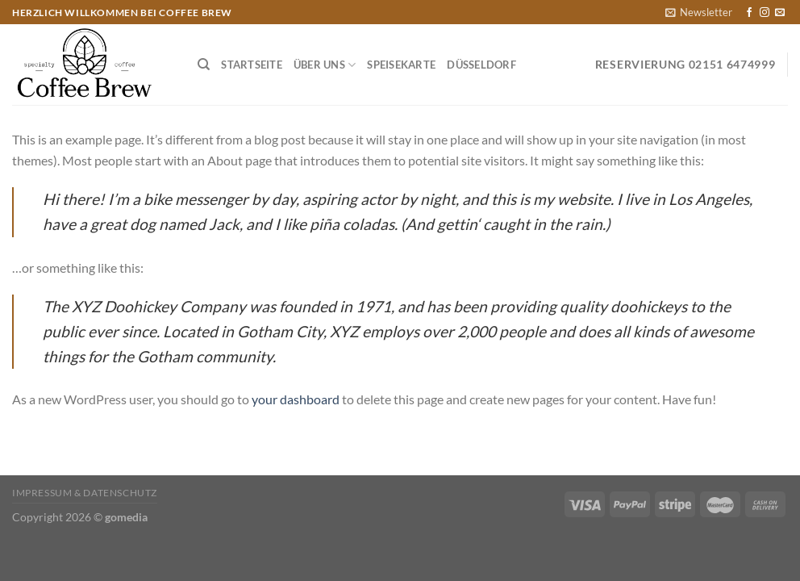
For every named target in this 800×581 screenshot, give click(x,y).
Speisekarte (401, 64)
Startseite (251, 64)
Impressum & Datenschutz (84, 493)
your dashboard (296, 399)
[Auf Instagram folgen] (764, 13)
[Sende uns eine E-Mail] (780, 13)
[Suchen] (204, 64)
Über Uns (325, 65)
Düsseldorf (481, 64)
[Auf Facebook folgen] (749, 13)
